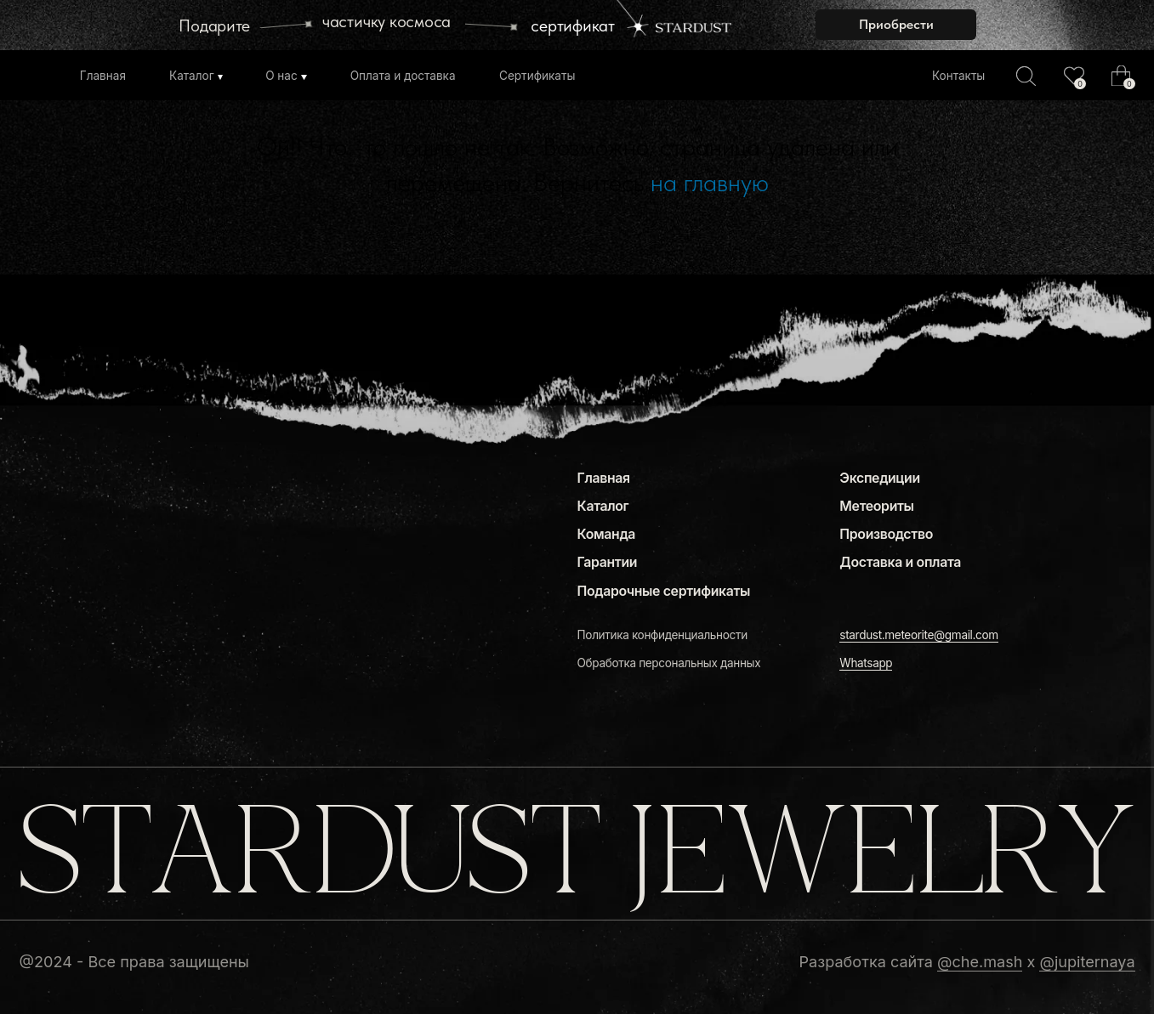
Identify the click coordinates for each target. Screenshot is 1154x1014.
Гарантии (607, 562)
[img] (1074, 75)
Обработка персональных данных (669, 663)
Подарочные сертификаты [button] (664, 591)
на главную (710, 182)
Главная (103, 75)
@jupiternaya (1086, 961)
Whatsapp (865, 663)
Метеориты (876, 506)
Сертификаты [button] (537, 75)
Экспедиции (879, 478)
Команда (606, 534)
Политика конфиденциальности (662, 635)
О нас (281, 75)
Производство (886, 534)
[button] (896, 24)
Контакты (958, 75)
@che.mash (979, 961)
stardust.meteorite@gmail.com (918, 635)
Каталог (191, 75)
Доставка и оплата (900, 562)
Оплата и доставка (403, 75)
